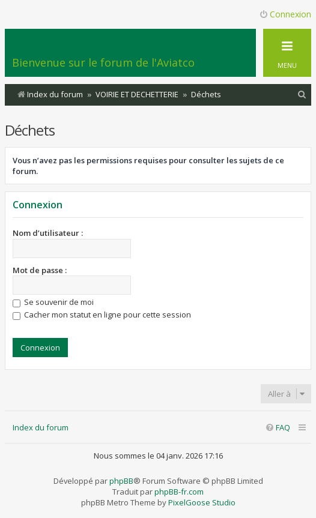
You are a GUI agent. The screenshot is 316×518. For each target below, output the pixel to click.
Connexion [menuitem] (285, 14)
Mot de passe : (40, 270)
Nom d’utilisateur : (48, 232)
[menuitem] (302, 94)
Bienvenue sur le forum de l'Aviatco (103, 62)
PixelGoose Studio (201, 502)
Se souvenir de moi (53, 302)
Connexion (37, 204)
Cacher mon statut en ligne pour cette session (102, 314)
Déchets (30, 130)
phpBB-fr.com (179, 491)
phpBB (121, 480)
